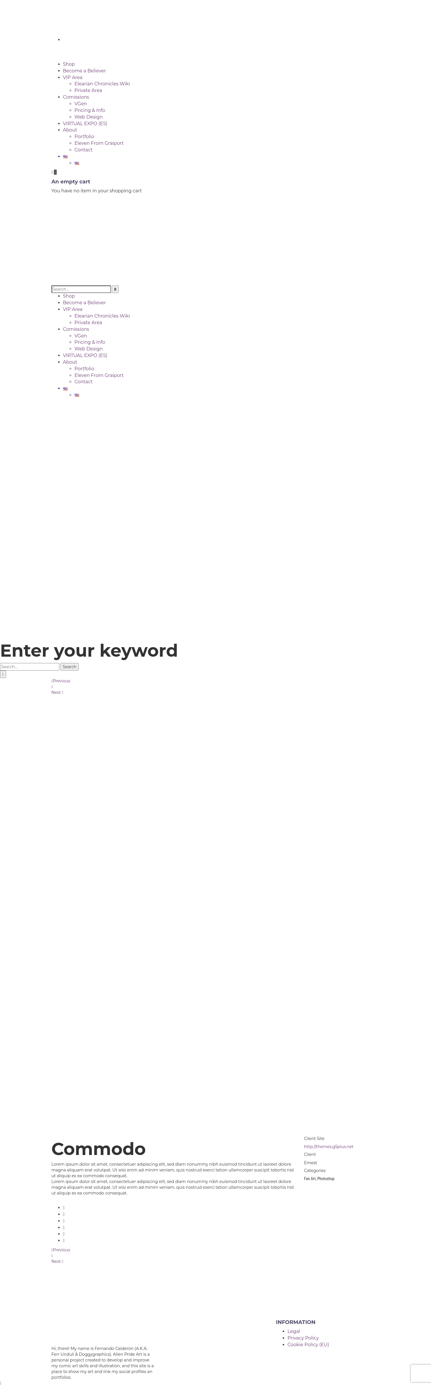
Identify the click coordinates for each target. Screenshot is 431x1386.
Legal (294, 1331)
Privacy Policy (303, 1338)
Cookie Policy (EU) (308, 1344)
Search (70, 666)
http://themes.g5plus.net (329, 1146)
